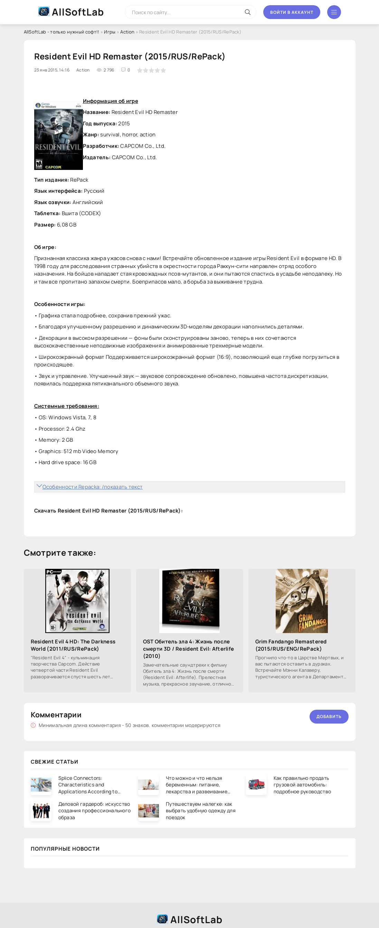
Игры (109, 32)
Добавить (329, 716)
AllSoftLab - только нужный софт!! (62, 32)
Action (127, 32)
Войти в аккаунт (291, 12)
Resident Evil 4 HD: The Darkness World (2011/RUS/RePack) (73, 645)
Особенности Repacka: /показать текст (92, 486)
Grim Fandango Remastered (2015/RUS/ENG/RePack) (291, 645)
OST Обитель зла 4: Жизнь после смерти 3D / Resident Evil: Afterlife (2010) (188, 649)
